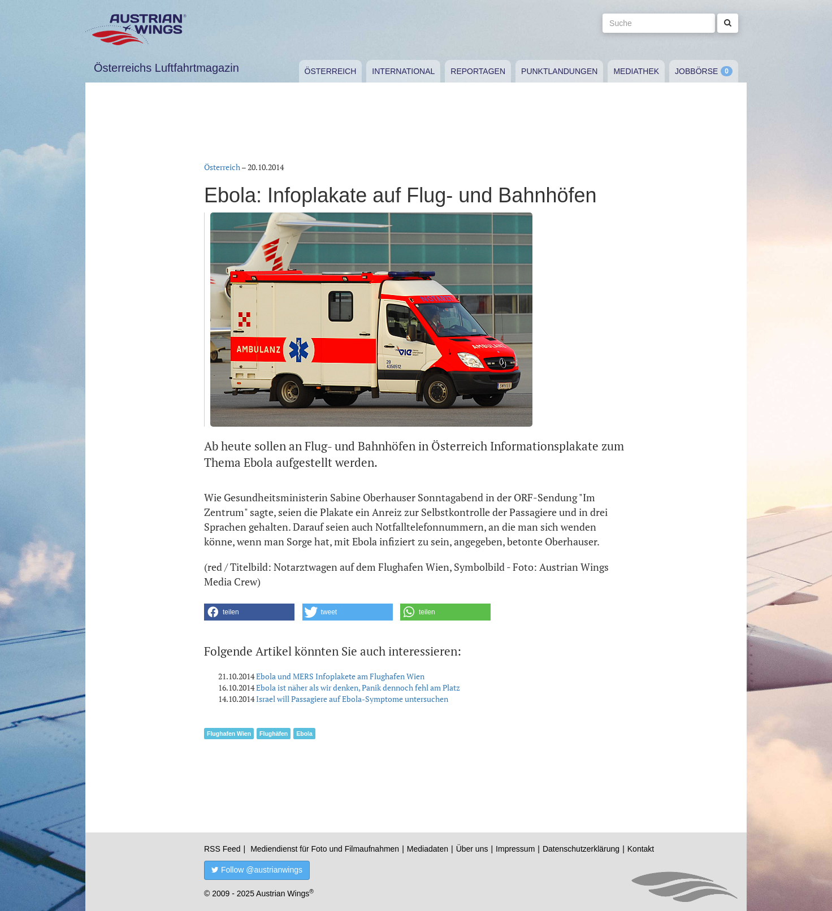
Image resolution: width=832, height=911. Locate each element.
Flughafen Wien (229, 733)
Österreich (331, 71)
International (403, 71)
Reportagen (477, 71)
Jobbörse (696, 71)
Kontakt (640, 848)
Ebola (304, 733)
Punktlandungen (559, 71)
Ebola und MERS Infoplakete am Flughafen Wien (340, 676)
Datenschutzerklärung (581, 848)
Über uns (472, 848)
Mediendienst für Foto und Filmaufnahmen (324, 848)
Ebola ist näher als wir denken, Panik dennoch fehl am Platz (358, 687)
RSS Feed (222, 848)
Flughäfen (273, 733)
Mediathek (636, 71)
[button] (249, 612)
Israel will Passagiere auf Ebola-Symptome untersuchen (352, 698)
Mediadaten (427, 848)
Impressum (515, 848)
